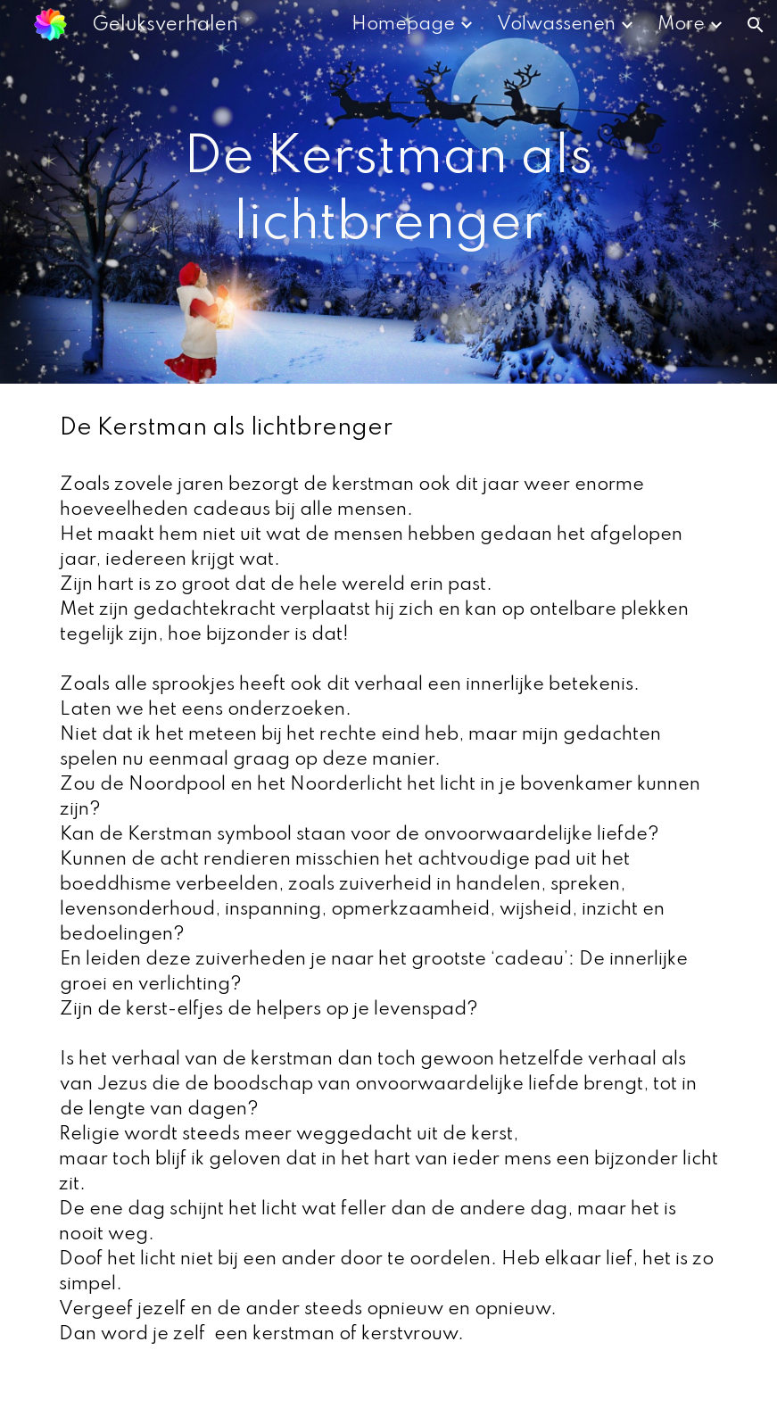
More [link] (681, 24)
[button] (755, 25)
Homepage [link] (403, 24)
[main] (388, 191)
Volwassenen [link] (556, 24)
